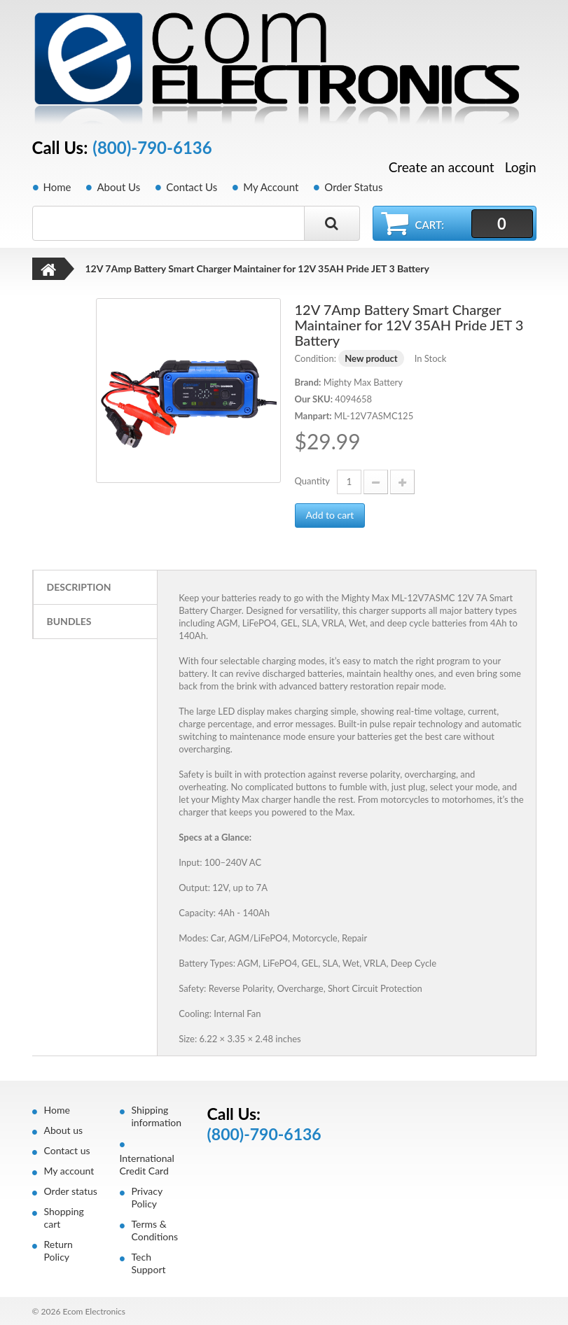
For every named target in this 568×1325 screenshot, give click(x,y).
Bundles (69, 621)
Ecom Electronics (93, 1311)
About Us (118, 187)
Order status (70, 1191)
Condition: (315, 358)
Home (57, 187)
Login (520, 167)
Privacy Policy (147, 1197)
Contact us (67, 1150)
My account (69, 1171)
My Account (270, 187)
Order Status (353, 187)
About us (63, 1130)
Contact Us (191, 187)
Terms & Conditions (155, 1230)
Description (79, 587)
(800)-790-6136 (152, 147)
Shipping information (157, 1116)
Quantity (313, 480)
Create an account (441, 167)
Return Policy (58, 1250)
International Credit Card (147, 1164)
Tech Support (149, 1263)
